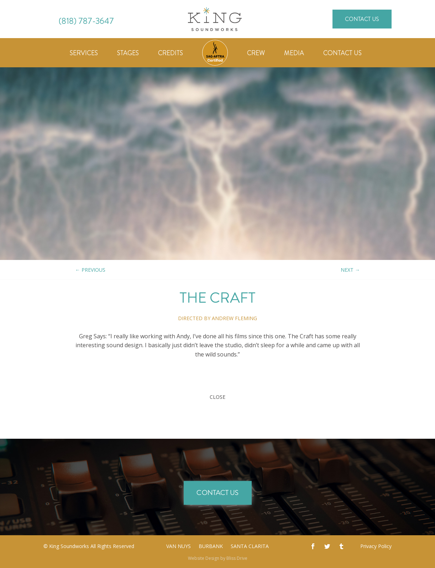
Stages (128, 54)
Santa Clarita (250, 546)
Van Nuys (178, 546)
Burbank (211, 546)
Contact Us (362, 19)
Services (84, 54)
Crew (256, 54)
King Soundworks (69, 546)
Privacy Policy (376, 546)
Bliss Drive (236, 558)
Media (294, 54)
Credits (170, 54)
